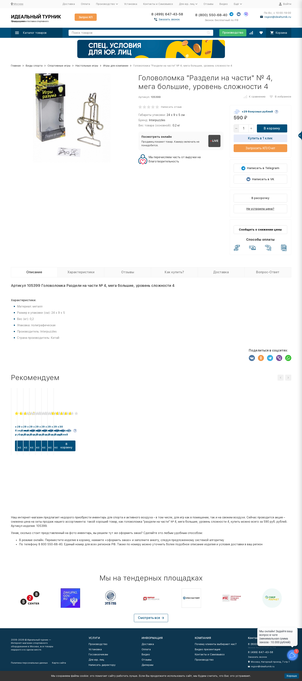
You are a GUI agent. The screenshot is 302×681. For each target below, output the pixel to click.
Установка (130, 3)
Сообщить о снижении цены (260, 229)
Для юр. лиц (96, 659)
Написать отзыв (171, 106)
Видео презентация (207, 649)
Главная (16, 65)
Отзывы (208, 3)
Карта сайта (59, 663)
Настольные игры (86, 65)
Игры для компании (115, 65)
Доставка (69, 3)
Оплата (85, 3)
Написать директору (102, 664)
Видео (223, 3)
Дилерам (147, 664)
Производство (232, 32)
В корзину (272, 128)
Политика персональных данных (29, 663)
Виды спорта (34, 65)
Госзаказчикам (98, 654)
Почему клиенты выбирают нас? (216, 644)
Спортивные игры (59, 65)
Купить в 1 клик (260, 138)
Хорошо (291, 675)
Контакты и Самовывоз (158, 3)
